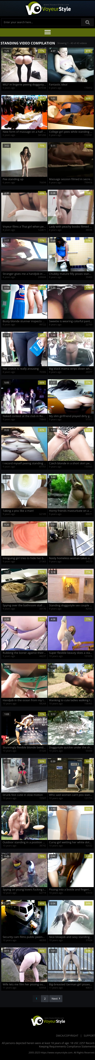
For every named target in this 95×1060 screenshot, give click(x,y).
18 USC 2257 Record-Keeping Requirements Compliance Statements (67, 1044)
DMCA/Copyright (67, 1035)
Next (56, 998)
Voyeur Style (47, 8)
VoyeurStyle (47, 1020)
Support (89, 1035)
